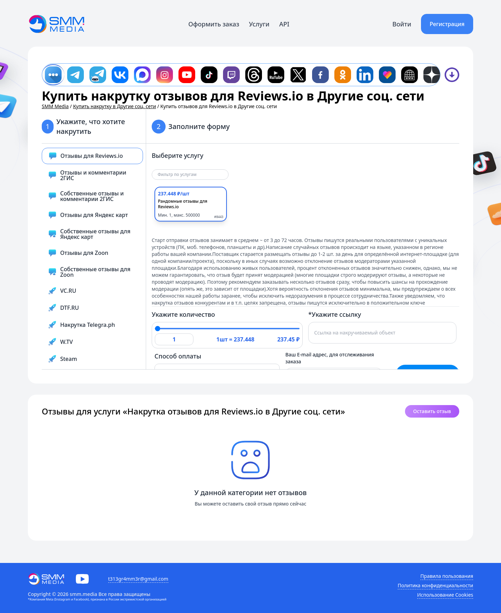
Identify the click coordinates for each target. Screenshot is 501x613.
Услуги (259, 24)
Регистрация (447, 24)
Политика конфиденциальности (435, 585)
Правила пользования (446, 576)
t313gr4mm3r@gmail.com (138, 578)
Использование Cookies (445, 594)
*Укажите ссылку (334, 314)
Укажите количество (183, 314)
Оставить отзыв (432, 411)
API (284, 24)
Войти (401, 24)
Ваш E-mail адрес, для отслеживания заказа (329, 358)
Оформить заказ (213, 24)
